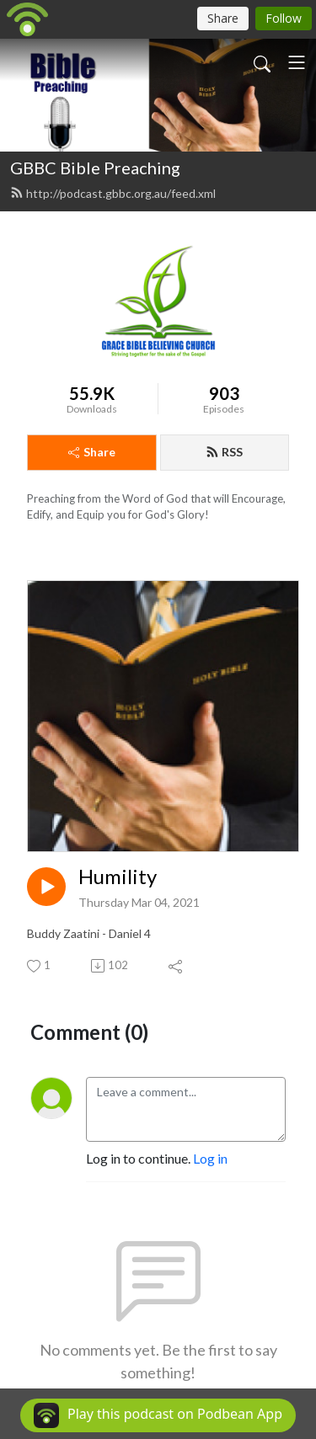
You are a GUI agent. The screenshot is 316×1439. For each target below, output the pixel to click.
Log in (210, 1158)
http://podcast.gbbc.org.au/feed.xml (113, 193)
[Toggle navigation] (296, 62)
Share (91, 452)
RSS (224, 452)
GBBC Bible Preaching (95, 167)
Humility (117, 876)
